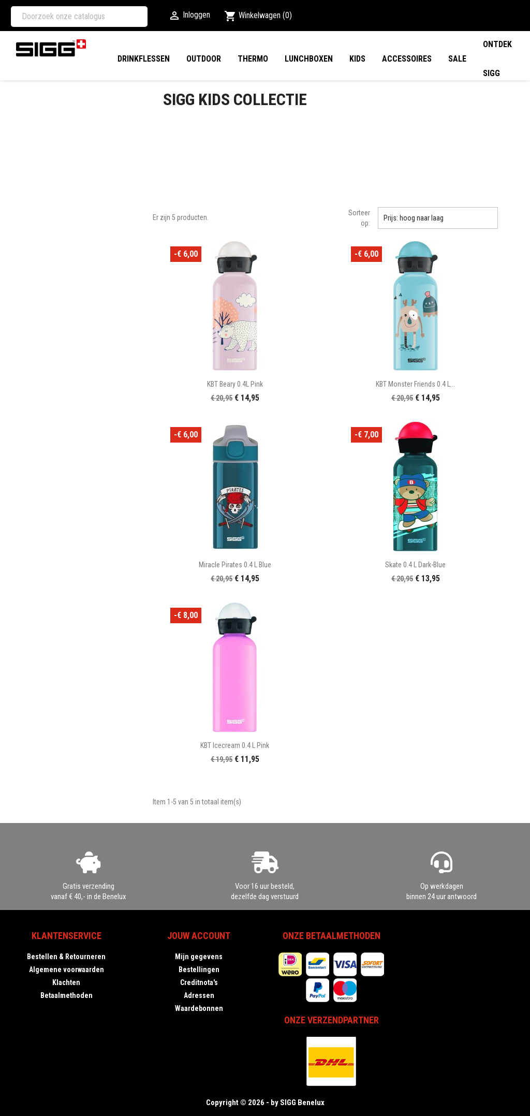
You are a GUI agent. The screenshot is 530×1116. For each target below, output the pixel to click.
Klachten (66, 982)
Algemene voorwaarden (66, 969)
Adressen (199, 995)
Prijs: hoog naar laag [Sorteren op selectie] (438, 218)
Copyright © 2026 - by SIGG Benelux (265, 1102)
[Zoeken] (79, 16)
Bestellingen (199, 969)
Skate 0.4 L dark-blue (415, 565)
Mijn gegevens (199, 956)
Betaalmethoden (66, 995)
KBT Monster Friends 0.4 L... (415, 384)
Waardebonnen (199, 1008)
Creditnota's (199, 982)
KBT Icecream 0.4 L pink (234, 745)
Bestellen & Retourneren (66, 956)
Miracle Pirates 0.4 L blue (235, 565)
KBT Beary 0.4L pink (235, 384)
